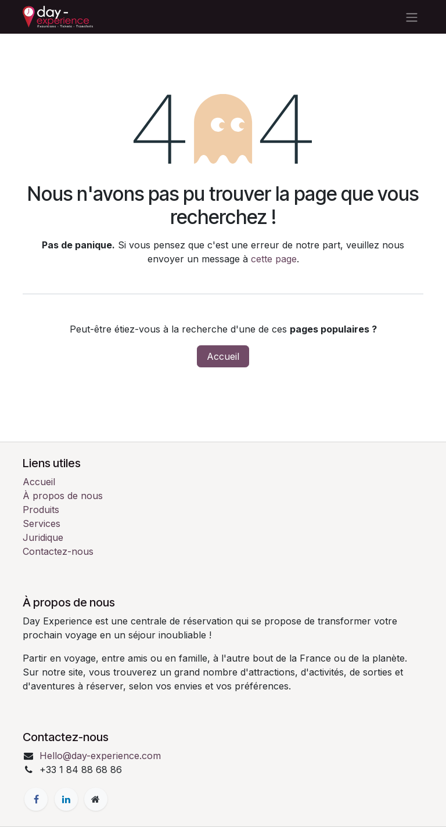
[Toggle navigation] (411, 17)
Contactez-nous (58, 551)
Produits (41, 509)
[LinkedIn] (66, 799)
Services (41, 523)
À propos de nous (63, 495)
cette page (274, 259)
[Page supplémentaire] (95, 799)
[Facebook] (36, 799)
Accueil (223, 356)
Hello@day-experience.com (100, 755)
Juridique (43, 537)
